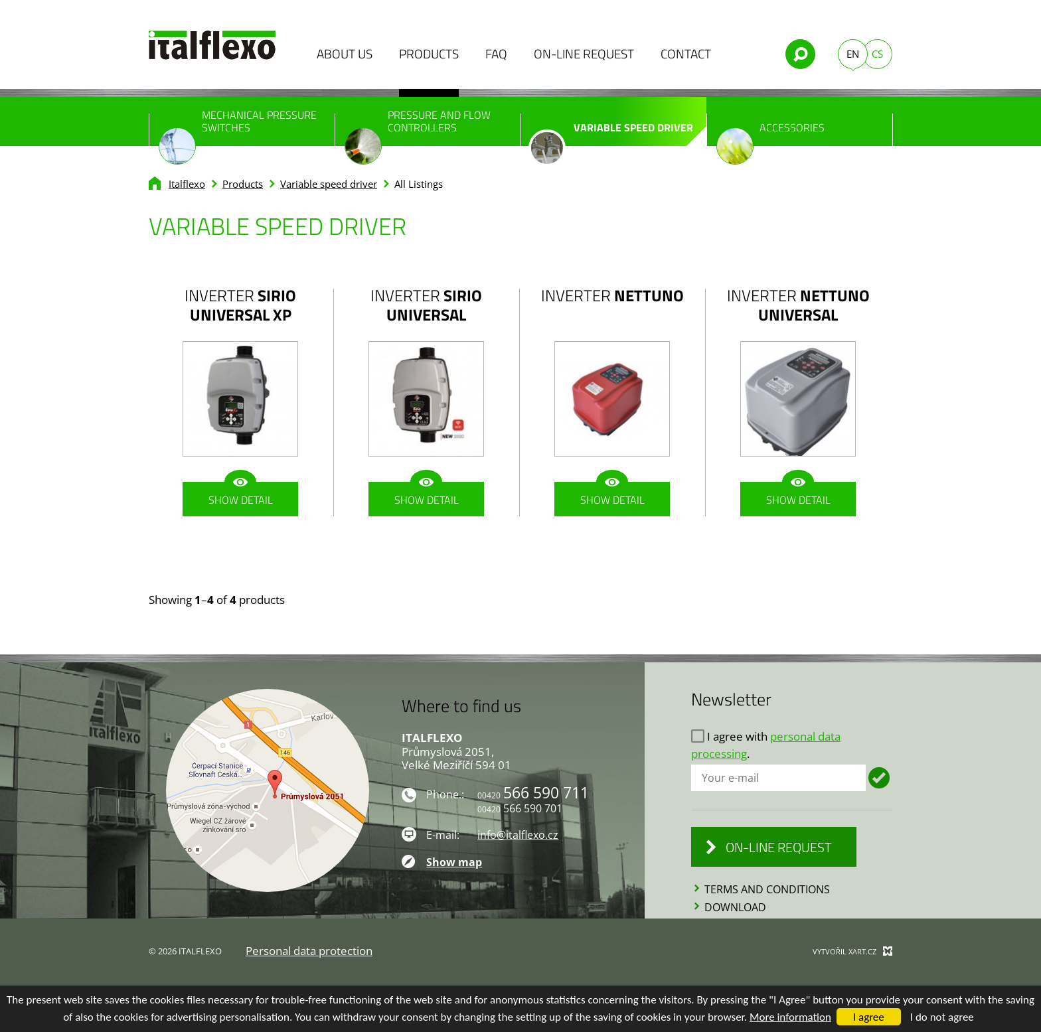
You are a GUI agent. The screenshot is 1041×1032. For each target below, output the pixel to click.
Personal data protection (309, 950)
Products (429, 53)
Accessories (770, 132)
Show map (454, 862)
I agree (868, 1017)
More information (790, 1017)
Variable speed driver (610, 132)
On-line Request (584, 53)
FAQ (496, 53)
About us (344, 53)
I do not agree (942, 1017)
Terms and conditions (767, 889)
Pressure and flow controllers (418, 126)
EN (852, 53)
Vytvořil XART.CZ (844, 951)
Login (879, 778)
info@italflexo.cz (517, 835)
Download (735, 907)
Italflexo (187, 183)
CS (877, 53)
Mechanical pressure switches (238, 126)
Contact (686, 53)
